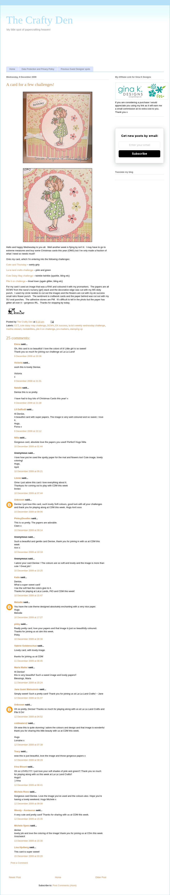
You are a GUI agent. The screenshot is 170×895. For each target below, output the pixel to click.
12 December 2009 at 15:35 (28, 819)
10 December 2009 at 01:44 (28, 446)
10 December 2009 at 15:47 (28, 595)
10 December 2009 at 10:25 (28, 570)
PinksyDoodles (22, 518)
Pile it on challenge (16, 281)
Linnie (17, 478)
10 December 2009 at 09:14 (28, 530)
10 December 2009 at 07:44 (28, 493)
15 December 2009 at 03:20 (28, 856)
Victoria (18, 362)
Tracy (17, 751)
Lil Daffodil (20, 409)
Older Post (100, 877)
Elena (17, 344)
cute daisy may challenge (33, 325)
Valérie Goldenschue (25, 645)
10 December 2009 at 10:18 (28, 552)
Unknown (19, 499)
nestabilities (29, 329)
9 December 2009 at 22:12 (27, 431)
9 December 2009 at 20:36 (27, 356)
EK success (61, 325)
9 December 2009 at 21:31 (27, 381)
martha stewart (13, 329)
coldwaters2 (20, 723)
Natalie (18, 387)
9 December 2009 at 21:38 (27, 403)
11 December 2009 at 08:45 (28, 661)
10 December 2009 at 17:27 (28, 617)
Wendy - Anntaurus (24, 810)
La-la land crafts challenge (19, 270)
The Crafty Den (39, 20)
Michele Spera (22, 825)
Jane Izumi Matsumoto (26, 689)
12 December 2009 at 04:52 (28, 716)
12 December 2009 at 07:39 (28, 744)
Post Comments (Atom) (64, 885)
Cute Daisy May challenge (19, 275)
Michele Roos (21, 791)
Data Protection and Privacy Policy (38, 69)
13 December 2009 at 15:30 (28, 840)
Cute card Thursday (16, 264)
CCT (16, 325)
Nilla (16, 437)
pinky (17, 624)
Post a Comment (19, 862)
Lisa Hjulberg (21, 847)
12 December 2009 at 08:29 (28, 760)
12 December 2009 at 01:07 (28, 698)
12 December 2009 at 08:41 (28, 785)
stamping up (76, 329)
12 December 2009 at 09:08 (28, 803)
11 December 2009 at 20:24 (28, 682)
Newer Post (15, 877)
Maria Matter (21, 667)
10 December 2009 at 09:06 (28, 511)
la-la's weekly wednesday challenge (87, 325)
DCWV (50, 325)
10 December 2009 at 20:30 (28, 639)
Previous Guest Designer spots (75, 69)
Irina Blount (20, 766)
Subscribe (139, 153)
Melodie (18, 602)
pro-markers (62, 329)
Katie (17, 577)
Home (12, 69)
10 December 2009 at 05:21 (28, 471)
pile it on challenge (45, 329)
